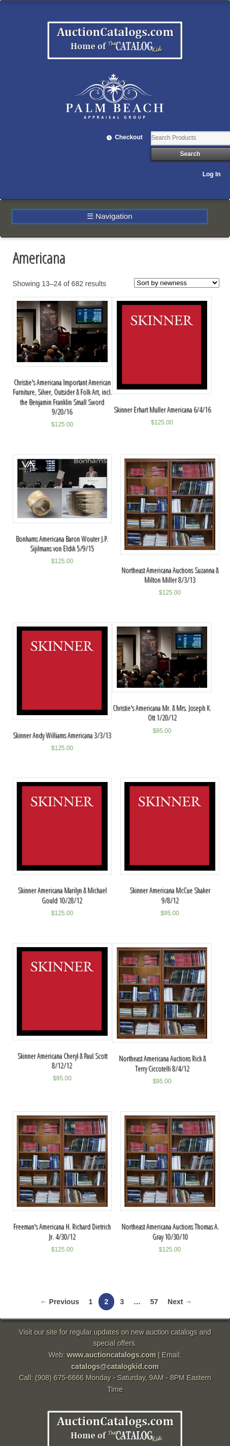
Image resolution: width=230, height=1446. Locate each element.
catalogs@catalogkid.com (114, 1366)
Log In (212, 174)
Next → (180, 1302)
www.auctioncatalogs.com (111, 1355)
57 (154, 1302)
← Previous (59, 1302)
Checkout (129, 137)
